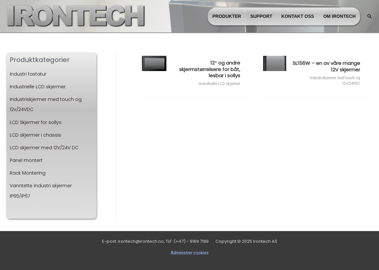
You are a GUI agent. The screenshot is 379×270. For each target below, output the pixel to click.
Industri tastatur (28, 74)
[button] (369, 16)
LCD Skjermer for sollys (35, 122)
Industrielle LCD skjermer (38, 86)
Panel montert (26, 160)
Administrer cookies (190, 253)
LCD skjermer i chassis (35, 135)
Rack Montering (28, 173)
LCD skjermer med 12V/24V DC (44, 147)
